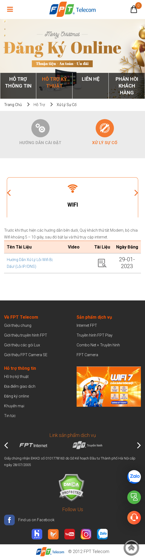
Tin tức (10, 416)
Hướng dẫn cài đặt (40, 142)
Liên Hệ (90, 79)
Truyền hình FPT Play (95, 335)
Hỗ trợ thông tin (18, 82)
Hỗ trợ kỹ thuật (54, 82)
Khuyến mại (14, 406)
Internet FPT (87, 325)
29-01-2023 (127, 262)
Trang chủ (13, 105)
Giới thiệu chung (18, 325)
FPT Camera (87, 355)
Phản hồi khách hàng (127, 85)
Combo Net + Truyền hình (98, 345)
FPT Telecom (96, 551)
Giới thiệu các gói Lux (22, 345)
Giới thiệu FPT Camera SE (25, 355)
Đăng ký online (16, 396)
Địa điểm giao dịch (19, 386)
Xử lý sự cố (67, 105)
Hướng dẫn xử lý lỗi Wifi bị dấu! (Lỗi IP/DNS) (30, 263)
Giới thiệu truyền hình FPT (25, 335)
